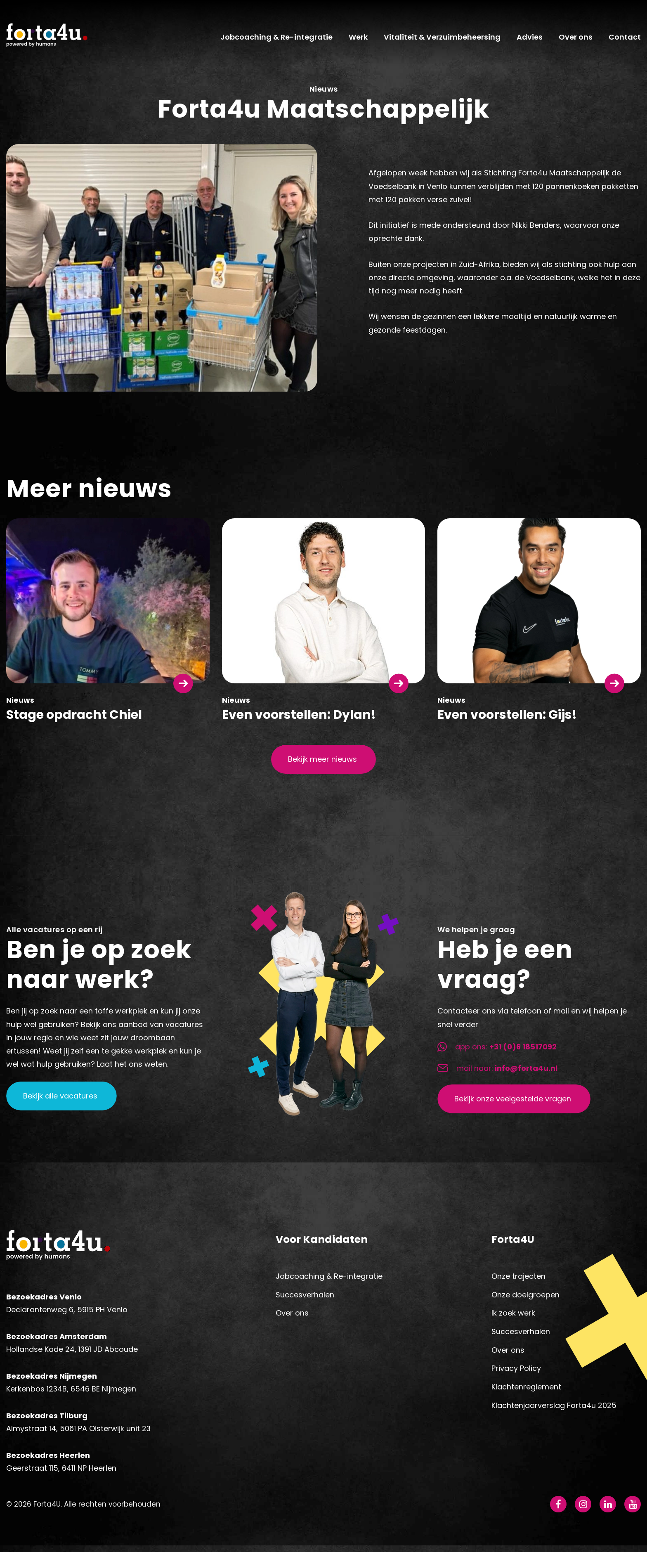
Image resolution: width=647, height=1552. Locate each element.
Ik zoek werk (513, 1318)
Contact (625, 40)
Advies (530, 40)
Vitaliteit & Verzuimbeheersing (442, 40)
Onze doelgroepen (525, 1299)
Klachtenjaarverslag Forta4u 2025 (553, 1410)
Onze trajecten (518, 1281)
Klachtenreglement (526, 1392)
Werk (358, 40)
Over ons (576, 40)
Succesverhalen (305, 1299)
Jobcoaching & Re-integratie (276, 40)
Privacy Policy (516, 1373)
